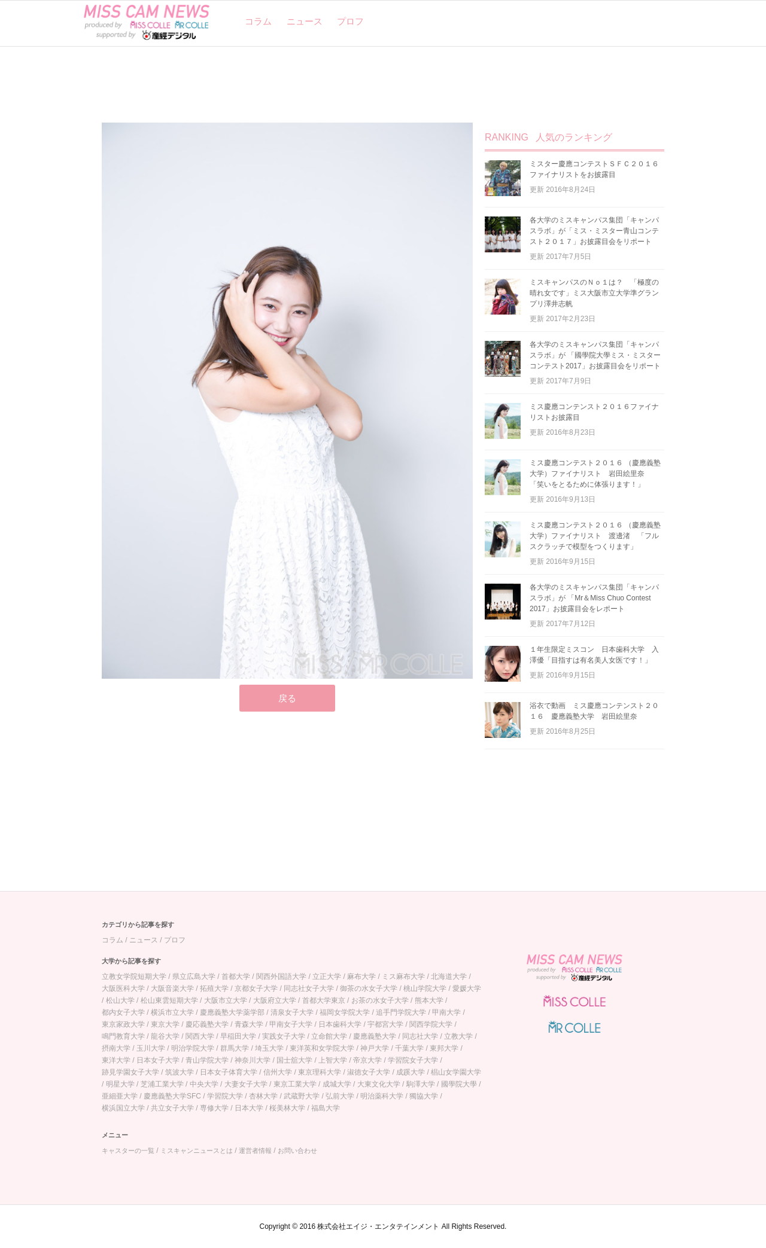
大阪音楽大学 (172, 988)
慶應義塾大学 (374, 1036)
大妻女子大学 (246, 1084)
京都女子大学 (256, 988)
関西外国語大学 (281, 976)
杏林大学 (263, 1096)
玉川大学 (150, 1048)
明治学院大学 (192, 1048)
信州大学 (277, 1072)
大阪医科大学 (123, 988)
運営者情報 (255, 1150)
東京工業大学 (295, 1084)
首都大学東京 (323, 1000)
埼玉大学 (269, 1048)
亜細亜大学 (120, 1096)
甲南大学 (446, 1012)
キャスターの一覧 (128, 1150)
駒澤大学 (420, 1084)
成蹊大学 (410, 1072)
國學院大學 (459, 1084)
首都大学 (235, 976)
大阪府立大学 (274, 1000)
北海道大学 (449, 976)
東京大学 (165, 1024)
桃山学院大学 (424, 988)
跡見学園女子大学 (130, 1072)
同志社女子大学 (309, 988)
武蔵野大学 (302, 1096)
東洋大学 (116, 1060)
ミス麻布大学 (403, 976)
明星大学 (120, 1084)
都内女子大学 (123, 1012)
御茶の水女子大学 (368, 988)
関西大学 (200, 1036)
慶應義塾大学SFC (172, 1096)
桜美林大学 (287, 1108)
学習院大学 (225, 1096)
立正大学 (326, 976)
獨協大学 (423, 1096)
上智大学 (332, 1060)
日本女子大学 (158, 1060)
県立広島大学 (193, 976)
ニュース (305, 21)
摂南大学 (116, 1048)
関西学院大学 (430, 1024)
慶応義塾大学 (207, 1024)
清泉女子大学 (292, 1012)
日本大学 (249, 1108)
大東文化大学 (378, 1084)
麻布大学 (361, 976)
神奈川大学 (252, 1060)
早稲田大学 (238, 1036)
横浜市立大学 (172, 1012)
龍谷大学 (165, 1036)
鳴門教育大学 (123, 1036)
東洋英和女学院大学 (322, 1048)
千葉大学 (409, 1048)
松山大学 (120, 1000)
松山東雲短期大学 (169, 1000)
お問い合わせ (297, 1150)
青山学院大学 (207, 1060)
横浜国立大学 (123, 1108)
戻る (287, 698)
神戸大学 (374, 1048)
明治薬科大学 (381, 1096)
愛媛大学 (466, 988)
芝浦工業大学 (162, 1084)
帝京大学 (367, 1060)
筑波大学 (179, 1072)
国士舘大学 (294, 1060)
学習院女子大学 (413, 1060)
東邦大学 (444, 1048)
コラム (258, 21)
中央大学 (204, 1084)
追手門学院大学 (401, 1012)
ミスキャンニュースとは (196, 1150)
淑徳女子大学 (368, 1072)
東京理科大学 (319, 1072)
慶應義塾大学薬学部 (232, 1012)
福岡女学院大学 (345, 1012)
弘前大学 (340, 1096)
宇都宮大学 (385, 1024)
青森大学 (249, 1024)
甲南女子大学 (290, 1024)
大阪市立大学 (225, 1000)
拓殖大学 (214, 988)
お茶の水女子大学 (380, 1000)
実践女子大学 (283, 1036)
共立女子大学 (172, 1108)
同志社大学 (420, 1036)
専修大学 (214, 1108)
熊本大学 (429, 1000)
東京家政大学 (123, 1024)
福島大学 (325, 1108)
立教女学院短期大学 (134, 976)
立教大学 (458, 1036)
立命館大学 (329, 1036)
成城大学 (337, 1084)
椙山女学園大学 (456, 1072)
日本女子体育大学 (228, 1072)
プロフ (350, 21)
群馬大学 (234, 1048)
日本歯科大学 (339, 1024)
